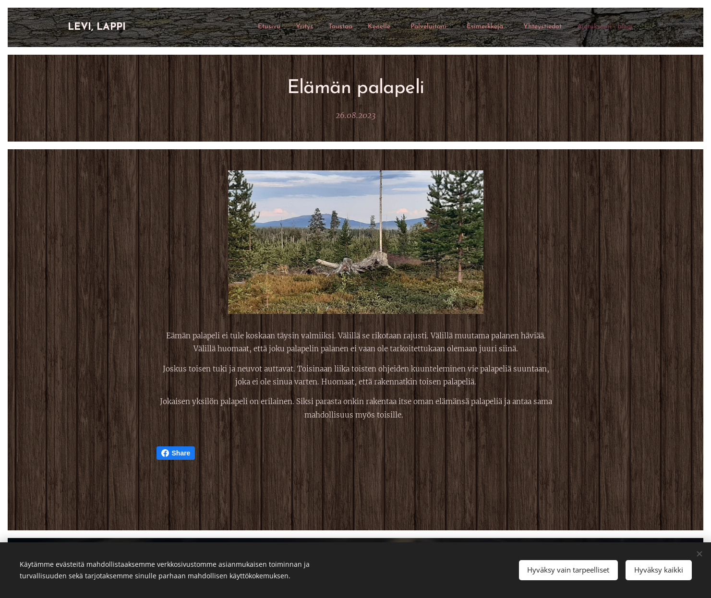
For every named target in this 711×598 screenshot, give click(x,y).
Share (176, 453)
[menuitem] (513, 27)
